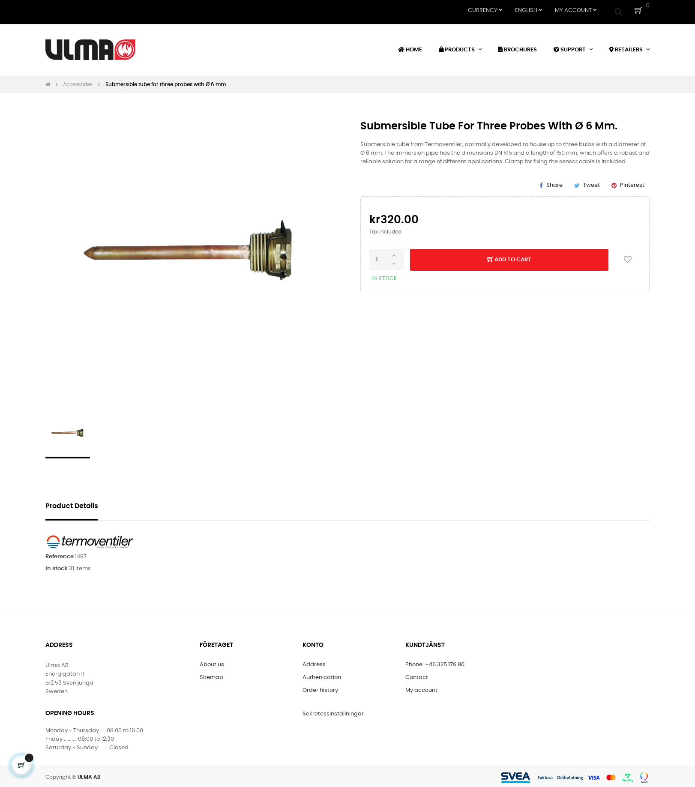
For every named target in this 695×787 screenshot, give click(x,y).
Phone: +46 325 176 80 (434, 662)
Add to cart (509, 257)
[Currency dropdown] (485, 10)
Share (554, 182)
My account (421, 688)
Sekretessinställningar (333, 711)
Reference (59, 554)
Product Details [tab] (71, 503)
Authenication (322, 675)
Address (314, 662)
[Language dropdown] (528, 10)
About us (212, 662)
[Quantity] (386, 257)
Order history (320, 688)
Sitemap (211, 675)
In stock (56, 566)
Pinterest (632, 182)
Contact (416, 675)
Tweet (591, 182)
